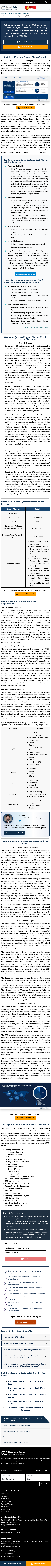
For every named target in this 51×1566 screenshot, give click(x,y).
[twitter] (49, 1470)
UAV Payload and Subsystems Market (17, 1442)
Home (3, 13)
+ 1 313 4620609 (7, 1554)
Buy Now (25, 1259)
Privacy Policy (6, 1509)
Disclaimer (5, 1507)
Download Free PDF (25, 47)
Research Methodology (25, 42)
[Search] (46, 2)
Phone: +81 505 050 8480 (10, 1544)
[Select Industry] (13, 1479)
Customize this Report (14, 833)
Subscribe (44, 1484)
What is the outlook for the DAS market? (19, 1343)
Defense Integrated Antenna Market (16, 1426)
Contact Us (5, 1499)
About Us (4, 1493)
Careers (4, 1496)
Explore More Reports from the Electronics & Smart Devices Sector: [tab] (23, 1419)
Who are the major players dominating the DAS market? (24, 1350)
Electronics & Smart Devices (18, 13)
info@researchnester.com (10, 1525)
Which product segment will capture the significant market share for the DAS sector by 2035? (23, 1357)
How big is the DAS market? (14, 1337)
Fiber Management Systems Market (16, 1431)
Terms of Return (7, 1504)
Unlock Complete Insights (25, 274)
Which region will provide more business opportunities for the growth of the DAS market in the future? (24, 1365)
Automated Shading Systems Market (16, 1437)
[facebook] (43, 1470)
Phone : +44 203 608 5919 (10, 1532)
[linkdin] (46, 1470)
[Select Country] (38, 1479)
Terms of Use (6, 1501)
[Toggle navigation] (47, 8)
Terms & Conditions (8, 1512)
